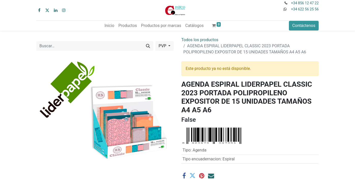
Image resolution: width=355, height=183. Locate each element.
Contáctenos (303, 25)
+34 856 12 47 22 (305, 3)
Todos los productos (199, 39)
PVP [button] (163, 45)
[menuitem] (109, 26)
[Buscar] (148, 46)
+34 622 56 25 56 (305, 9)
